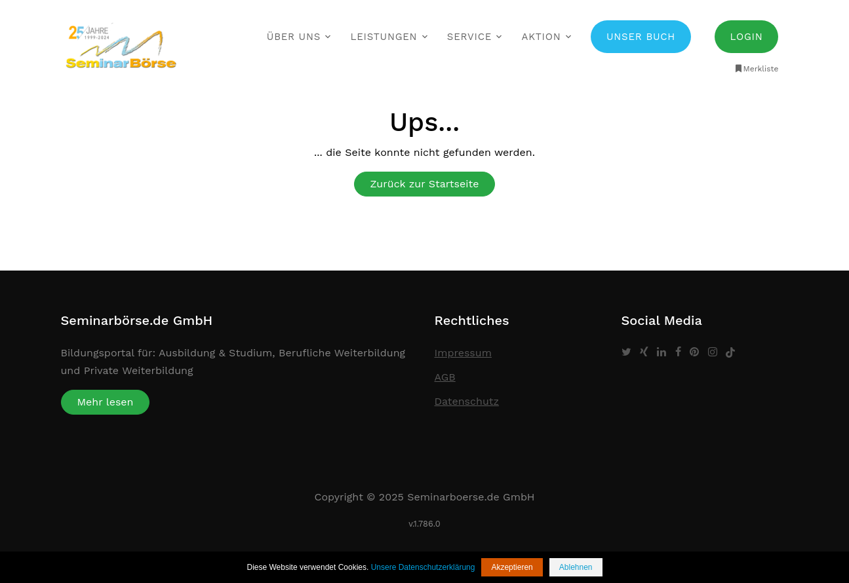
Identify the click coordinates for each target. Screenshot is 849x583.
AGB (445, 377)
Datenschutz (467, 401)
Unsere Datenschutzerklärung (423, 567)
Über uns (294, 37)
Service (469, 37)
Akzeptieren (511, 567)
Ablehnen (576, 567)
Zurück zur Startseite (424, 184)
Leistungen (384, 37)
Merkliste (756, 68)
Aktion (541, 37)
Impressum (463, 353)
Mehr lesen (105, 402)
